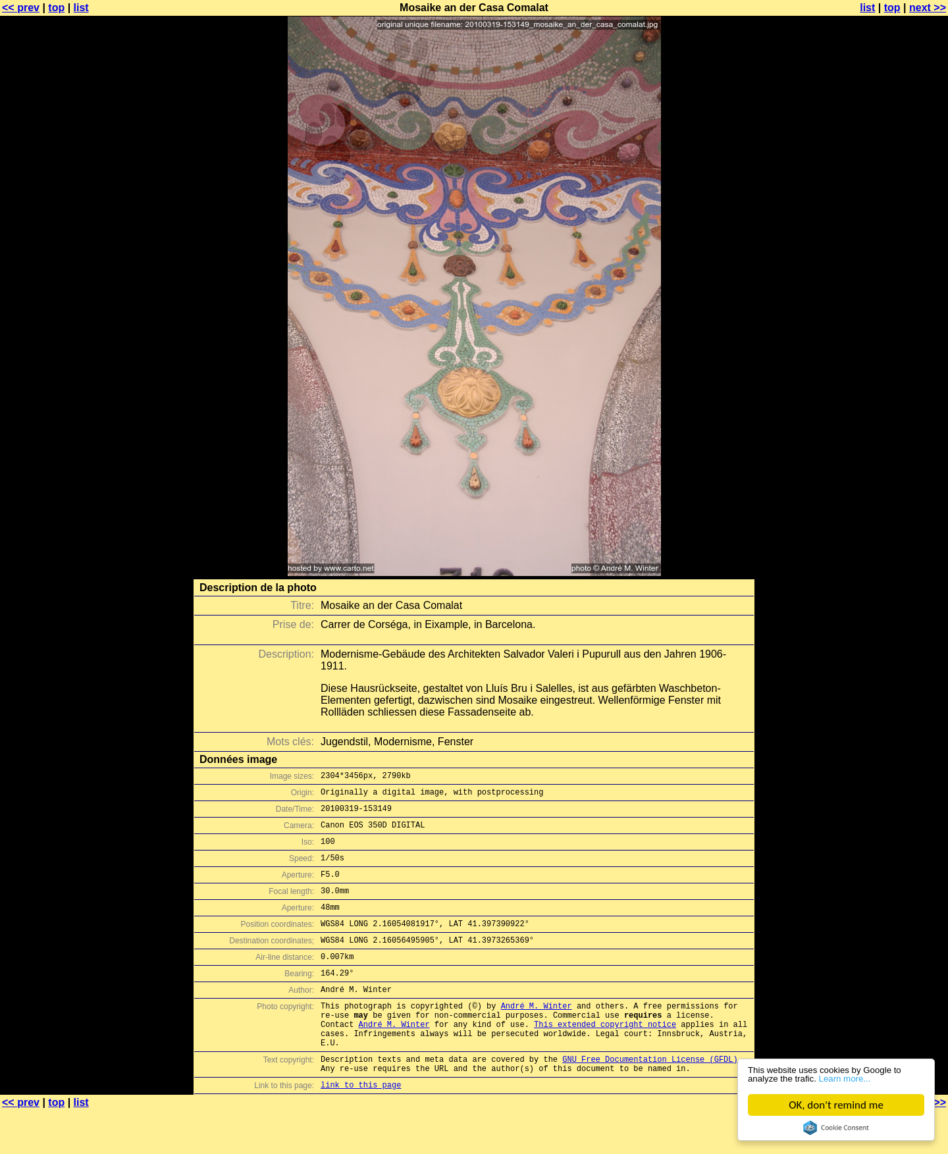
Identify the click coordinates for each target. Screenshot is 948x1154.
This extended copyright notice (605, 1057)
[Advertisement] (894, 325)
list (81, 7)
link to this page (361, 1128)
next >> (927, 7)
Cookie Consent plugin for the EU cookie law (836, 1127)
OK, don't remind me (836, 1105)
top (56, 7)
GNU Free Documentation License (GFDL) (649, 1098)
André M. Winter (536, 1035)
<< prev (21, 7)
